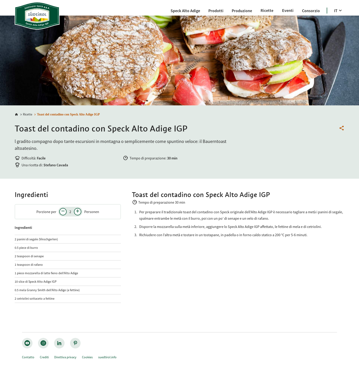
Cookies (87, 357)
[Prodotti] (216, 11)
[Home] (16, 114)
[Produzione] (241, 11)
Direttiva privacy (65, 357)
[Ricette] (267, 10)
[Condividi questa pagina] (341, 128)
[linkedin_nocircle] (59, 343)
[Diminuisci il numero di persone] (63, 211)
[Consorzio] (311, 11)
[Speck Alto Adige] (185, 11)
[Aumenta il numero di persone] (77, 211)
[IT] (338, 11)
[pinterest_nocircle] (75, 343)
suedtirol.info (107, 357)
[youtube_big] (27, 343)
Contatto (28, 357)
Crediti (44, 357)
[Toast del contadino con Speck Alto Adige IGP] (66, 114)
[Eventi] (288, 10)
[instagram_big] (43, 343)
